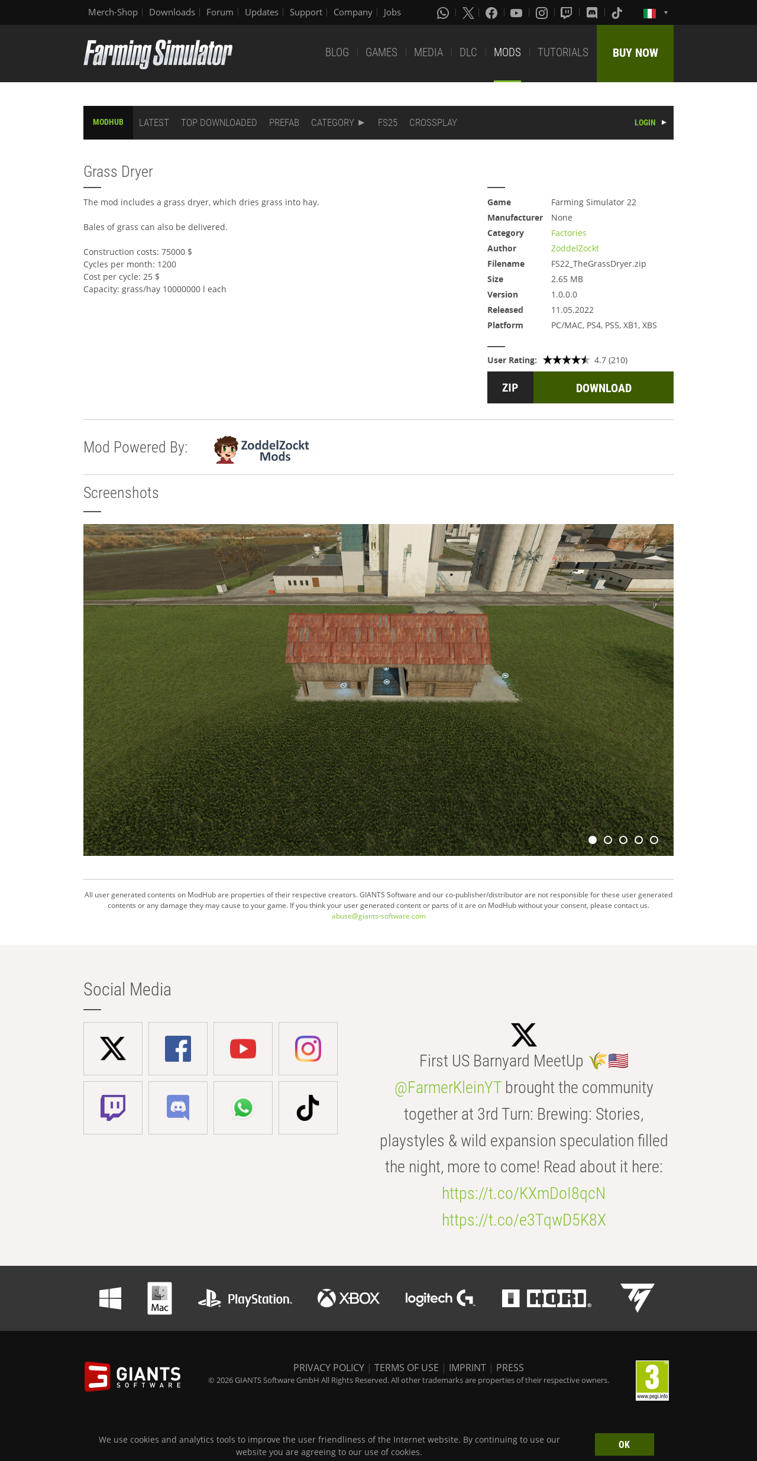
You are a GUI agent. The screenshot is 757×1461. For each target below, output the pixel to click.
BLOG (337, 52)
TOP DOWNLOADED (219, 122)
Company (353, 12)
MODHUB (108, 122)
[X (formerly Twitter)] (468, 12)
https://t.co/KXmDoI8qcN (524, 1193)
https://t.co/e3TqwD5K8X (524, 1220)
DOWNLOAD (604, 388)
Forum (220, 12)
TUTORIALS (563, 52)
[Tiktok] (618, 12)
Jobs (392, 12)
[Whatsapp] (444, 12)
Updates (262, 12)
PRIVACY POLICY (328, 1367)
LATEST (154, 122)
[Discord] (593, 12)
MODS (507, 52)
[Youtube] (517, 12)
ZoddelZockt (575, 248)
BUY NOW (635, 53)
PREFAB (284, 122)
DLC (468, 52)
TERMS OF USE (406, 1367)
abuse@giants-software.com (379, 916)
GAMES (381, 52)
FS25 (387, 122)
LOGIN (645, 122)
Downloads (172, 12)
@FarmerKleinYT (448, 1087)
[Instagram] (543, 12)
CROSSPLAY (433, 122)
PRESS (510, 1367)
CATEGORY (332, 122)
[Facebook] (493, 12)
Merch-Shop (113, 12)
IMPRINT (467, 1367)
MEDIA (428, 52)
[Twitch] (568, 12)
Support (306, 12)
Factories (569, 232)
